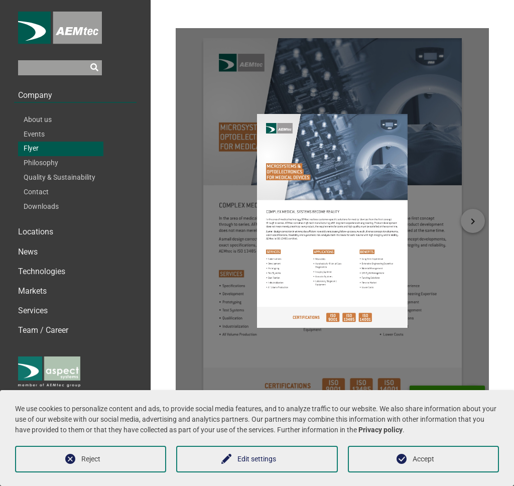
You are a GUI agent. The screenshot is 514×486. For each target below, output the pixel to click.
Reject (90, 459)
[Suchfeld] (52, 72)
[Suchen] (94, 72)
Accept (423, 459)
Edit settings (256, 459)
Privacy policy (380, 430)
